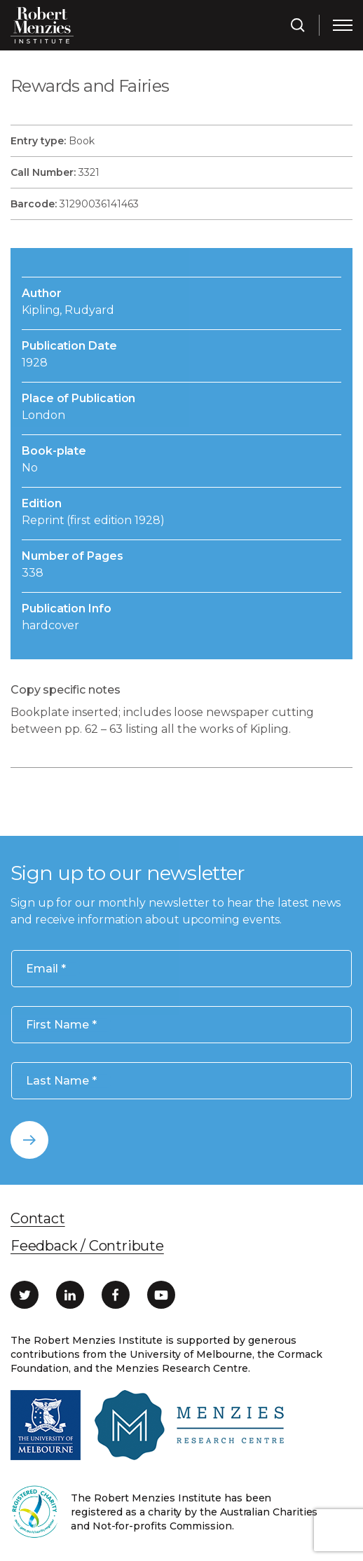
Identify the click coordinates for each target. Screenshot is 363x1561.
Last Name (61, 1080)
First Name (61, 1024)
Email (46, 968)
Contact (38, 1218)
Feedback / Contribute (87, 1245)
